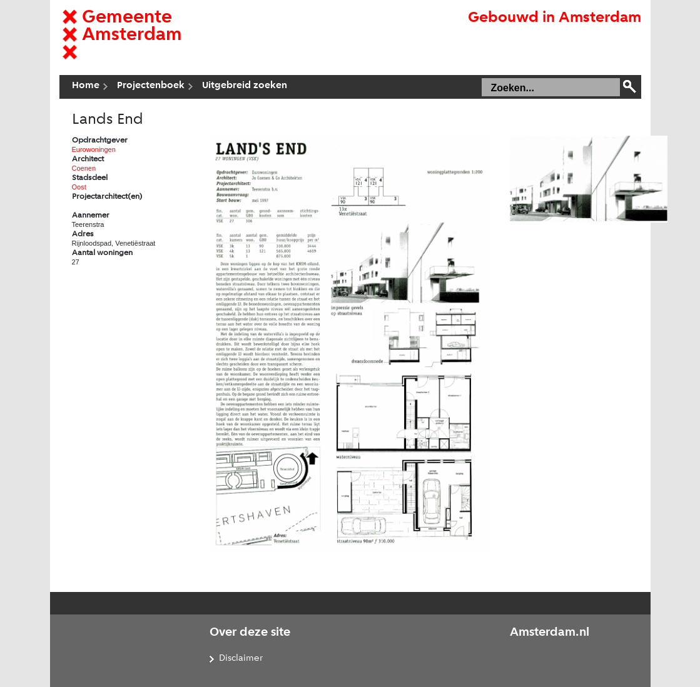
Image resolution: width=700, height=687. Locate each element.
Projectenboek (151, 86)
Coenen (84, 168)
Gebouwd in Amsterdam (554, 18)
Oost (79, 187)
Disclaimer (241, 658)
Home (85, 86)
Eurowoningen (94, 149)
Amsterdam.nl (549, 632)
